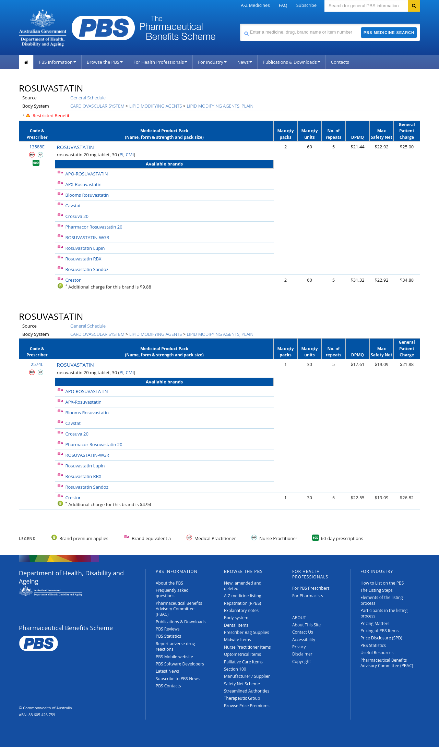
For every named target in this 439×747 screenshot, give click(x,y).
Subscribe (306, 5)
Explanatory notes (241, 610)
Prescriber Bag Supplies (246, 632)
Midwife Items (237, 639)
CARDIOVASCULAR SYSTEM (97, 106)
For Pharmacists (307, 596)
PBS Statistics (168, 636)
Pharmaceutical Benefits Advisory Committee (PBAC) (179, 608)
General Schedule (88, 98)
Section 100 (235, 669)
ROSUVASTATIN (75, 147)
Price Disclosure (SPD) (381, 638)
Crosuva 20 (77, 216)
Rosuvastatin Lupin (85, 248)
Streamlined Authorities (246, 691)
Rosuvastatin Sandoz (87, 269)
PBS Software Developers (180, 664)
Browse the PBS (105, 62)
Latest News (167, 671)
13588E (37, 147)
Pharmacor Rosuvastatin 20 (94, 227)
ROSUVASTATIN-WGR (87, 237)
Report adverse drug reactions (175, 646)
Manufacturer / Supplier (247, 676)
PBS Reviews (168, 629)
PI (121, 154)
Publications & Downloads (291, 62)
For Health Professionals (160, 62)
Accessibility (303, 639)
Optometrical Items (242, 654)
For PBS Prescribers (311, 588)
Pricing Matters (374, 623)
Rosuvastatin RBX (84, 259)
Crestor (73, 280)
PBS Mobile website (174, 657)
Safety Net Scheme (242, 684)
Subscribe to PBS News (178, 679)
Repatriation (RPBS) (242, 603)
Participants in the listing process (383, 613)
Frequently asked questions (172, 593)
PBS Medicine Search (389, 32)
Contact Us (302, 632)
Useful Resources (376, 653)
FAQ (283, 5)
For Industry (212, 62)
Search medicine (239, 23)
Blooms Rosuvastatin (87, 195)
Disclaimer (302, 654)
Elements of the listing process (381, 600)
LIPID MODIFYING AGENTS (155, 106)
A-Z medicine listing (242, 596)
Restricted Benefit (51, 115)
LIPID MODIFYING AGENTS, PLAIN (220, 106)
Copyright (301, 661)
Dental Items (236, 625)
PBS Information (57, 62)
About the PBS (169, 583)
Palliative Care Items (243, 662)
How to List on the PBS (382, 583)
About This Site (306, 625)
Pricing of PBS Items (379, 631)
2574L (37, 364)
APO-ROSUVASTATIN (87, 174)
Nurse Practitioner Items (247, 647)
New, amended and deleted (242, 585)
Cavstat (73, 206)
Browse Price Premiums (247, 706)
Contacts (340, 62)
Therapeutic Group (242, 698)
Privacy (299, 647)
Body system (236, 618)
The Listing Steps (376, 590)
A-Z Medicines (255, 5)
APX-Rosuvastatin (84, 184)
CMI (130, 154)
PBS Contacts (168, 686)
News (244, 62)
